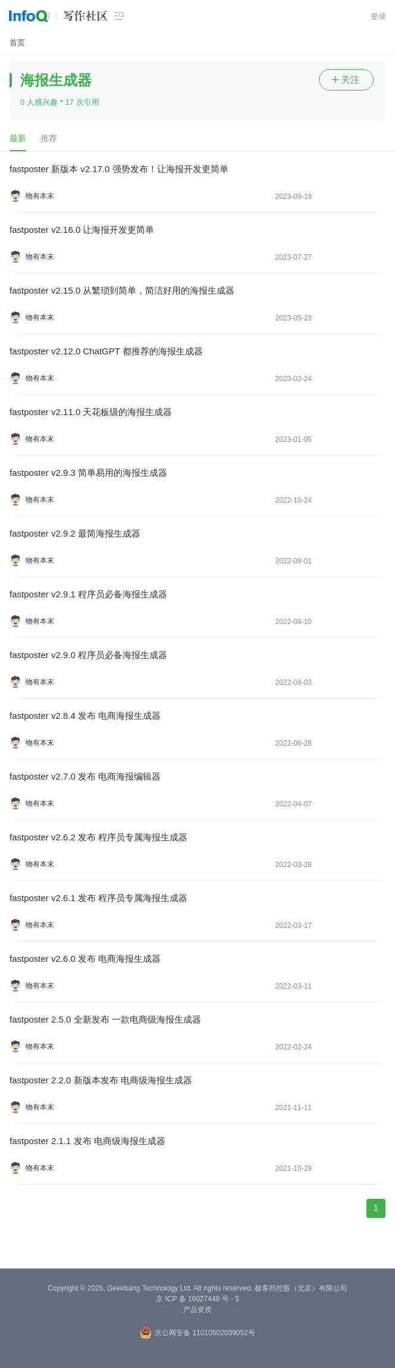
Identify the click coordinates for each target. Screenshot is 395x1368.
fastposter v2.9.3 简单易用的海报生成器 (88, 473)
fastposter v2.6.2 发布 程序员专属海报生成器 (98, 837)
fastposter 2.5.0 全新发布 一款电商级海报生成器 (105, 1019)
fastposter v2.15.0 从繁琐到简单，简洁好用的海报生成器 (122, 290)
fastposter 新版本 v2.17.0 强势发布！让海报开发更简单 (119, 169)
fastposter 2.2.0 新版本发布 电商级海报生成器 (101, 1080)
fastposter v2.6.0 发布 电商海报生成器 (85, 958)
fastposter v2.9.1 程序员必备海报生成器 (88, 594)
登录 (378, 16)
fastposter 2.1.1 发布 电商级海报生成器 (87, 1141)
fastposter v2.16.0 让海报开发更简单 (82, 230)
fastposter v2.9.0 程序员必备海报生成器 (88, 655)
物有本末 (40, 196)
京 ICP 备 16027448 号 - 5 (197, 1299)
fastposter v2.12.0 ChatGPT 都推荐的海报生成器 (106, 351)
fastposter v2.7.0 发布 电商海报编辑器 (85, 776)
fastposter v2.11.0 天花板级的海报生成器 (91, 412)
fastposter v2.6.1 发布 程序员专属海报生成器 (98, 898)
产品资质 (197, 1309)
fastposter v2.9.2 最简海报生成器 (75, 533)
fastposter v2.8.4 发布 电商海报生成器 (85, 716)
